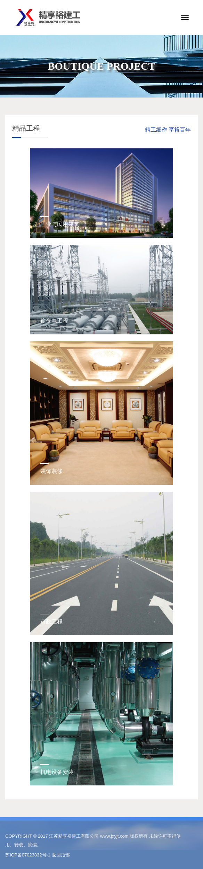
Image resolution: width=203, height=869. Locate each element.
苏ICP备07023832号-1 (27, 855)
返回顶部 (61, 855)
